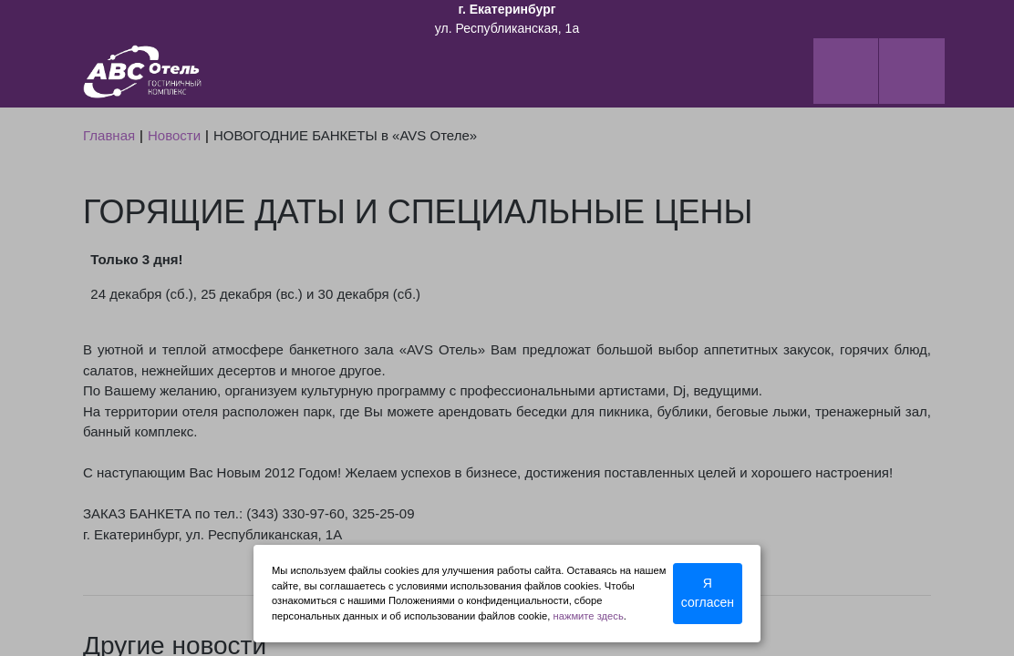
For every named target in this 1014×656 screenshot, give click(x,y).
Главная (109, 135)
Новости (174, 135)
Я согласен (707, 593)
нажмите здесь (589, 615)
